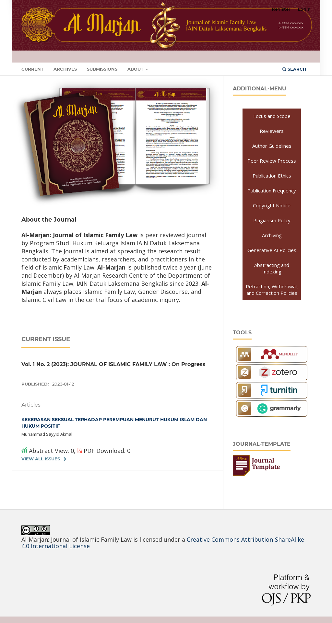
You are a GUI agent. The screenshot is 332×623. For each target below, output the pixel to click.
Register (281, 9)
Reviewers (272, 131)
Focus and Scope (271, 116)
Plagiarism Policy (271, 220)
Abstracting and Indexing (271, 268)
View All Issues (40, 458)
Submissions (102, 69)
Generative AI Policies (271, 250)
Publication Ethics (272, 175)
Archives (65, 69)
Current (32, 69)
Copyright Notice (271, 205)
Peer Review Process (271, 160)
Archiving (272, 235)
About (136, 69)
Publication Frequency (271, 190)
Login (304, 9)
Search (294, 69)
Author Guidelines (271, 146)
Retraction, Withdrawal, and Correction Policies (272, 289)
